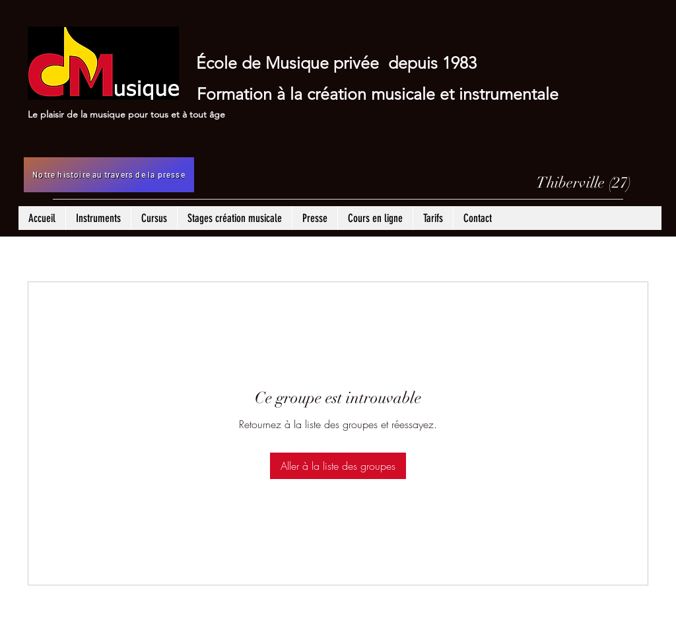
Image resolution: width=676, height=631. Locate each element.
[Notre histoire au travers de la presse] (109, 174)
